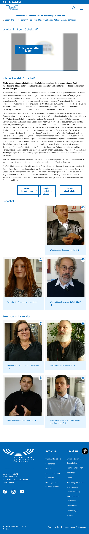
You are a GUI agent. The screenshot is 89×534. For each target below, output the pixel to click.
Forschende (50, 464)
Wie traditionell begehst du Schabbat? (65, 302)
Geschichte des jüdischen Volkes (18, 20)
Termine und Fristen (75, 468)
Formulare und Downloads (73, 498)
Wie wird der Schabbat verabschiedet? (22, 302)
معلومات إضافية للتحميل (46, 191)
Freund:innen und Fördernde (52, 475)
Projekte (37, 20)
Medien (48, 468)
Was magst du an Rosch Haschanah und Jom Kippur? (65, 422)
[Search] (73, 8)
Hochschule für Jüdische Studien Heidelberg (34, 15)
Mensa (69, 478)
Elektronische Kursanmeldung (73, 489)
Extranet (70, 515)
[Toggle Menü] (81, 8)
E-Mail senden (8, 482)
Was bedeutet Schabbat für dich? (63, 250)
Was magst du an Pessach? (61, 365)
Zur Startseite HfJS (13, 2)
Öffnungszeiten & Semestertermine (52, 484)
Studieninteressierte (53, 459)
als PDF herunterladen (27, 190)
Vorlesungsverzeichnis (76, 482)
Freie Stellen (72, 505)
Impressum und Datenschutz (74, 527)
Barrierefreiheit (54, 527)
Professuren (60, 15)
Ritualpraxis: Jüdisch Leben (54, 20)
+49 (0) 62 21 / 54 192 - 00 (18, 479)
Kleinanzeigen (72, 510)
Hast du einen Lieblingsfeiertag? (20, 420)
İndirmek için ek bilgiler (69, 190)
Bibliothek (71, 473)
